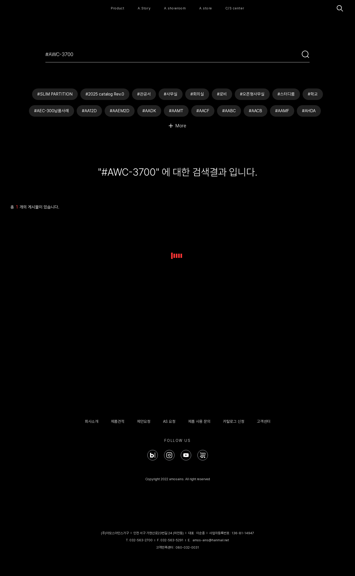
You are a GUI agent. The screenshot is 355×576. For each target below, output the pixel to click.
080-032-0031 (187, 547)
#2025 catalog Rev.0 (105, 94)
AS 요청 (169, 421)
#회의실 (197, 94)
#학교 (313, 94)
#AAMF (282, 110)
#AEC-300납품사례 (51, 110)
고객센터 (263, 421)
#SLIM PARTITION (55, 94)
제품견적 (117, 421)
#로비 (222, 94)
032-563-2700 (141, 540)
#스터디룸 (286, 94)
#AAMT (176, 110)
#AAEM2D (119, 110)
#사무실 (170, 94)
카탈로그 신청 (233, 421)
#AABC (229, 110)
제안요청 (144, 421)
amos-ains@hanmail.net (210, 540)
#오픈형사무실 (252, 94)
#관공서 (144, 94)
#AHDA (309, 110)
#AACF (202, 110)
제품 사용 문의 (199, 421)
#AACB (255, 110)
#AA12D (89, 110)
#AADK (149, 110)
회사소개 (91, 421)
